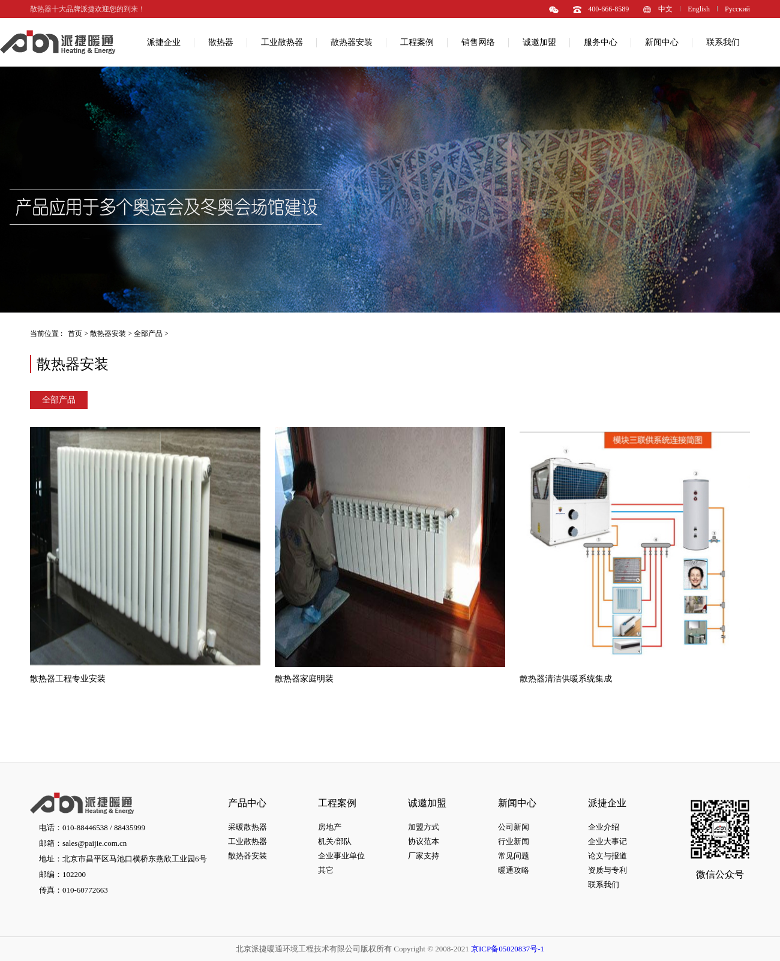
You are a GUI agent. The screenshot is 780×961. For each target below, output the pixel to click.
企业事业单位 (341, 855)
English (699, 9)
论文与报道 (607, 855)
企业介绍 (603, 826)
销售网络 (478, 42)
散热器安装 (352, 42)
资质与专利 (607, 870)
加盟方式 (423, 826)
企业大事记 (607, 841)
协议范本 (423, 841)
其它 (326, 870)
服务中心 (600, 42)
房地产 (329, 826)
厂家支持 (423, 855)
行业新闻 (513, 841)
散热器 (220, 42)
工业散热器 (282, 42)
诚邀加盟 (539, 42)
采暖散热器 (247, 826)
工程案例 (417, 42)
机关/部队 (335, 841)
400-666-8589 (608, 9)
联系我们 (723, 42)
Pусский (737, 9)
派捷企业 (164, 42)
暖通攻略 (513, 870)
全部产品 (148, 333)
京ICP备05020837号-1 (507, 948)
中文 (665, 9)
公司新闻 (513, 826)
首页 (75, 333)
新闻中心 (662, 42)
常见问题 (513, 855)
